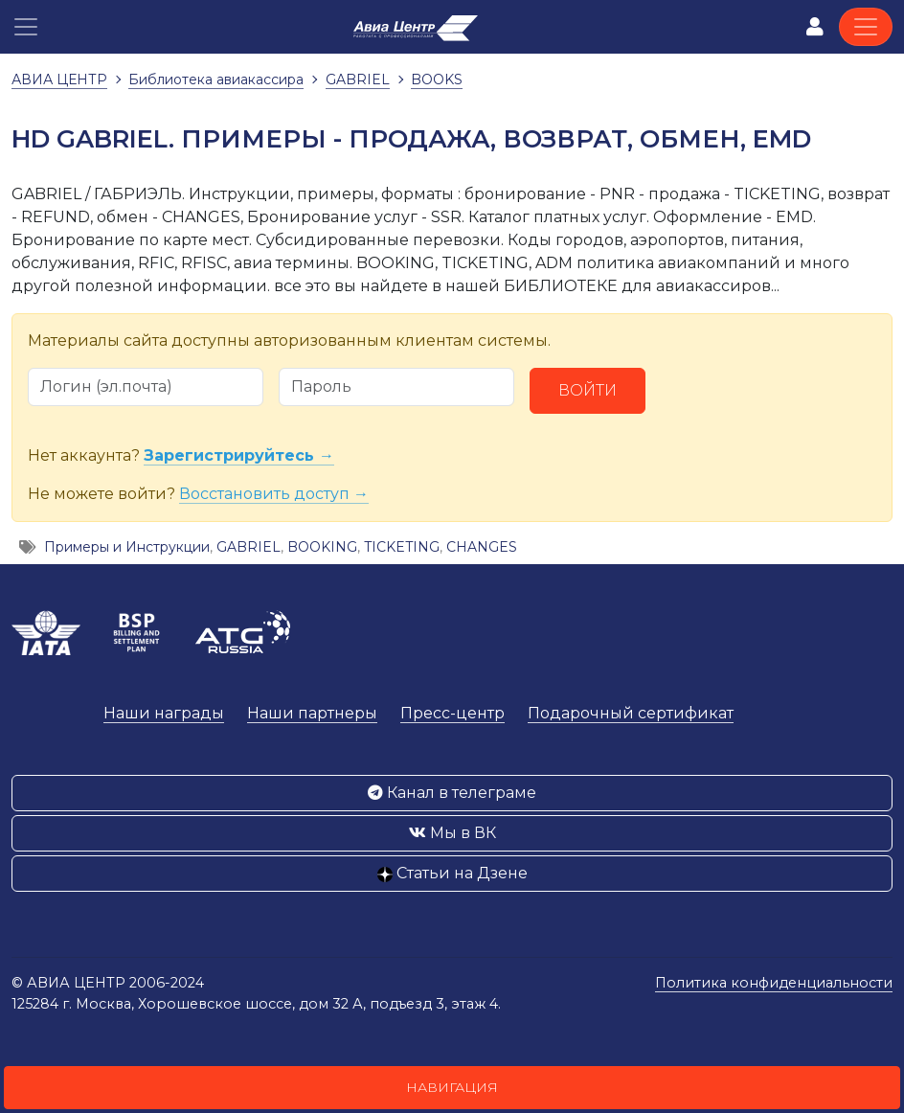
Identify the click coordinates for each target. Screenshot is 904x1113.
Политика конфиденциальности (774, 982)
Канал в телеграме (452, 793)
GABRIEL (248, 547)
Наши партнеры (312, 713)
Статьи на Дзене (452, 873)
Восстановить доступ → (274, 494)
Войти (587, 390)
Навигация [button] (452, 1087)
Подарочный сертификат (631, 713)
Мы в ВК (452, 833)
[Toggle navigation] (866, 27)
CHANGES (481, 547)
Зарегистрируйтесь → (239, 455)
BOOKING (322, 547)
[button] (25, 26)
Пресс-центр (452, 713)
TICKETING (402, 547)
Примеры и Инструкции (127, 547)
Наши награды (163, 713)
